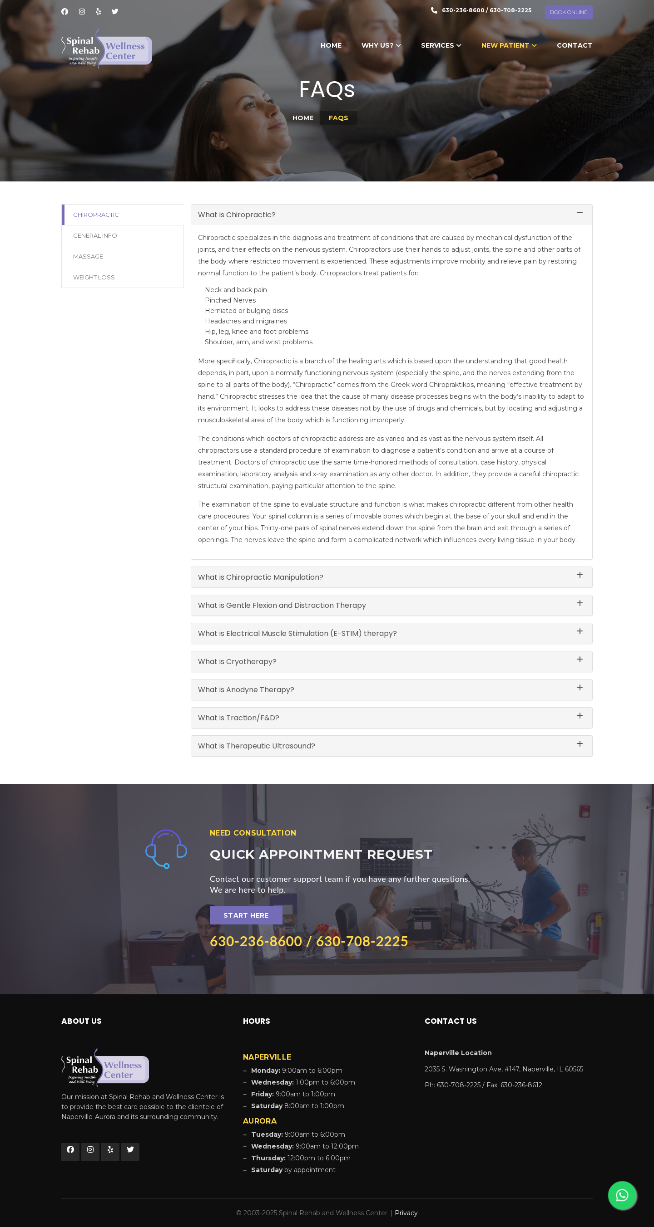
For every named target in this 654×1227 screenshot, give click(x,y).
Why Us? (381, 45)
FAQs (338, 118)
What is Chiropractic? (237, 215)
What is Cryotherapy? (237, 661)
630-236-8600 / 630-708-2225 (309, 941)
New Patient (509, 45)
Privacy (406, 1213)
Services (441, 45)
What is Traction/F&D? (238, 718)
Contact (575, 45)
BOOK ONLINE (569, 12)
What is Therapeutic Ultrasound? (256, 746)
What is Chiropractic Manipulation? (260, 577)
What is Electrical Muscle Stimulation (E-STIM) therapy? (297, 633)
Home (331, 45)
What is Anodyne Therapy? (246, 689)
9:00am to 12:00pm (305, 1146)
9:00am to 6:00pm (298, 1134)
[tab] (391, 215)
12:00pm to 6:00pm (301, 1158)
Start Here (246, 915)
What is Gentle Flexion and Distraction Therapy (282, 605)
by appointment (293, 1170)
